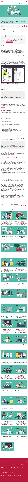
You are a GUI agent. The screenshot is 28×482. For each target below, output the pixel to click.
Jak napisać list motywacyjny (14, 468)
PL (8, 475)
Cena (21, 472)
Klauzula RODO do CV (3, 472)
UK (18, 475)
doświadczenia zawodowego (4, 61)
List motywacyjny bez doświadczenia (15, 471)
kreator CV (22, 200)
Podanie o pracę (13, 472)
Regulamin (22, 468)
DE (10, 475)
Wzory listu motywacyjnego (14, 467)
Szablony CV (2, 467)
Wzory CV (2, 468)
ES (20, 475)
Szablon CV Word (3, 471)
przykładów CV (7, 198)
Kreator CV (2, 466)
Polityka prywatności (23, 466)
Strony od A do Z (23, 471)
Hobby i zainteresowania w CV (10, 154)
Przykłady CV (22, 3)
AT (12, 475)
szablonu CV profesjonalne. (15, 83)
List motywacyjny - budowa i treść (15, 197)
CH (14, 475)
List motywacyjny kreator (13, 466)
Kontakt (21, 467)
